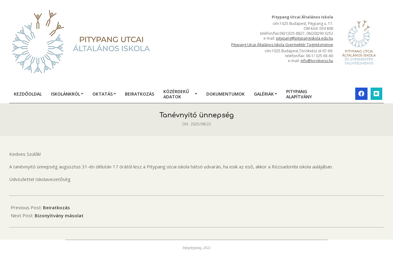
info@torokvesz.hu (317, 60)
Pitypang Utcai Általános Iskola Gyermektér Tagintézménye (282, 44)
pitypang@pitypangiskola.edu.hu (304, 38)
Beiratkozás (56, 207)
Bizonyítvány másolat (59, 215)
